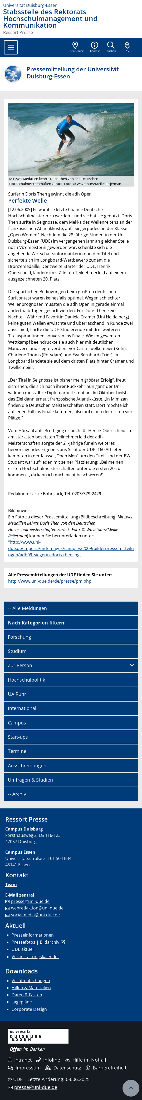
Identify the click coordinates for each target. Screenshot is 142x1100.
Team (11, 884)
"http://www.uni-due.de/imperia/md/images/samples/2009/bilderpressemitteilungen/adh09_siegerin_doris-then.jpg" (71, 548)
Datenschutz (63, 1067)
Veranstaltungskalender (35, 956)
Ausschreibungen (27, 765)
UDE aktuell (23, 949)
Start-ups (18, 737)
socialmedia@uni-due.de (35, 915)
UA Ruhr (17, 694)
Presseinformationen (33, 935)
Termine (17, 751)
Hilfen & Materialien (31, 988)
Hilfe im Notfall (85, 1060)
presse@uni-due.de (30, 901)
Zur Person (20, 665)
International (22, 708)
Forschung (19, 637)
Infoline (48, 1060)
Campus (17, 722)
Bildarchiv (49, 942)
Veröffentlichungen (31, 980)
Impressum (24, 1067)
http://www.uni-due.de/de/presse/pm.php (49, 581)
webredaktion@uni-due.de (37, 908)
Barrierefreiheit (106, 1067)
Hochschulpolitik (26, 680)
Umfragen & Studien (30, 780)
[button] (95, 47)
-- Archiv (17, 794)
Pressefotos (23, 942)
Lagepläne (22, 1002)
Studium (17, 651)
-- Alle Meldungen (27, 608)
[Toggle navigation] (11, 47)
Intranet (20, 1060)
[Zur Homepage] (71, 5)
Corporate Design (29, 1009)
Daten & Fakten (27, 995)
